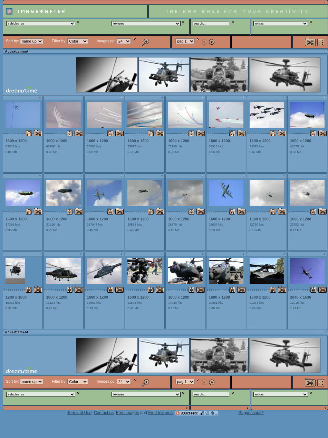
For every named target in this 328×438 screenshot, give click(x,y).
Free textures (160, 412)
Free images (127, 412)
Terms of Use (79, 412)
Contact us (104, 412)
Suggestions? (251, 412)
